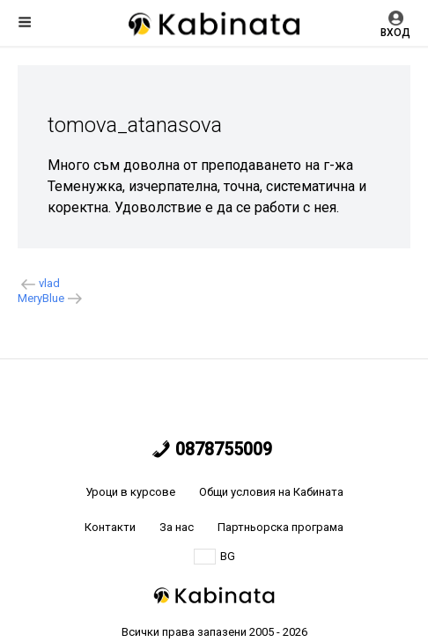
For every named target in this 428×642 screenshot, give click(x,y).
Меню (25, 22)
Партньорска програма (280, 527)
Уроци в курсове (130, 491)
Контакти (110, 527)
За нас (176, 527)
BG (214, 557)
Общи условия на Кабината (271, 491)
